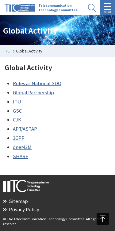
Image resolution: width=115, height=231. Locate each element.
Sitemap (15, 201)
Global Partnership (33, 92)
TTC (6, 51)
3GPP (19, 138)
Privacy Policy (21, 209)
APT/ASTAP (25, 128)
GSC (17, 110)
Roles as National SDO (37, 83)
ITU (17, 101)
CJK (17, 119)
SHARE (20, 156)
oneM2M (22, 147)
